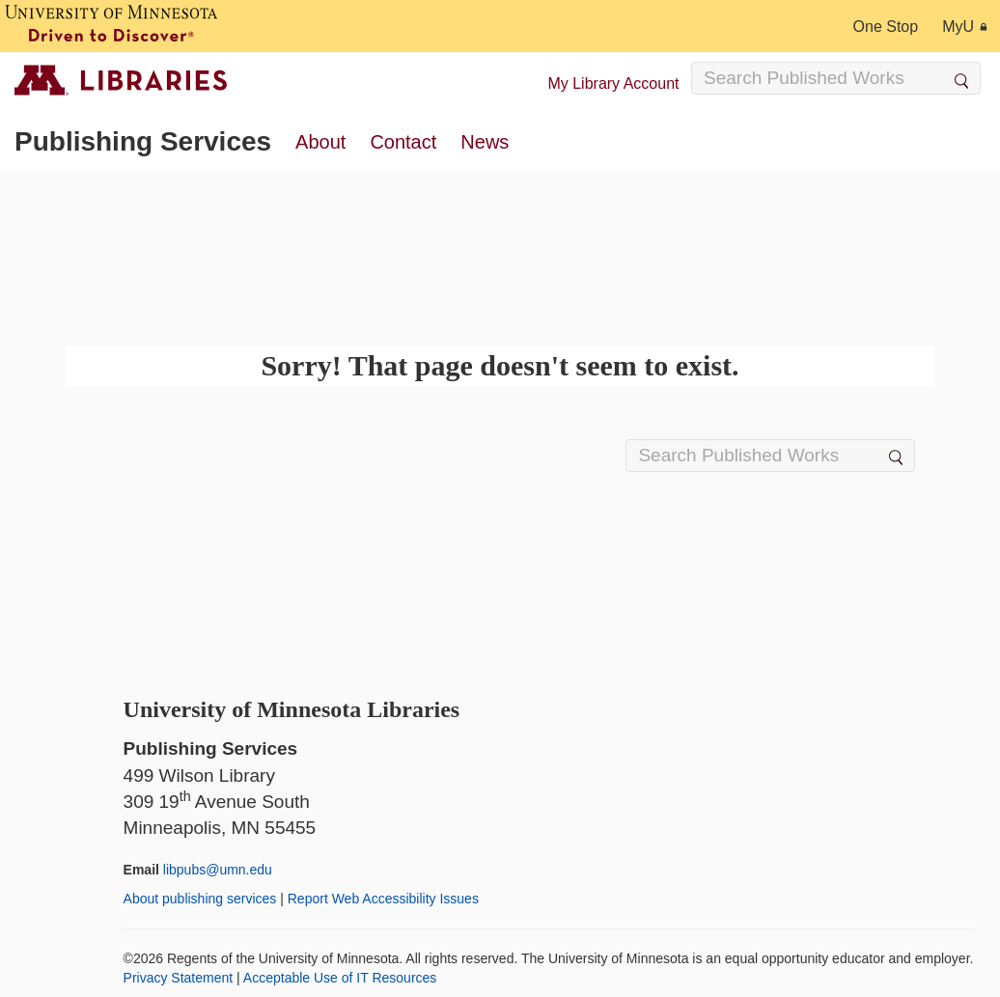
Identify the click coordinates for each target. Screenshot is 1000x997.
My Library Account (613, 83)
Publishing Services (142, 141)
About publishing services (200, 898)
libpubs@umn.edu (217, 869)
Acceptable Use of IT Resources (340, 977)
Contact (403, 141)
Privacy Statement (179, 977)
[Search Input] (836, 78)
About (320, 141)
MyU (964, 26)
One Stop (886, 26)
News (484, 141)
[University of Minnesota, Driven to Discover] (111, 26)
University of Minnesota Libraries (292, 709)
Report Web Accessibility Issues (383, 898)
